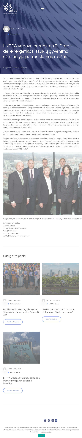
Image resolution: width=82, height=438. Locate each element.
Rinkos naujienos (20, 68)
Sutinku (41, 435)
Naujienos (7, 68)
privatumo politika (46, 432)
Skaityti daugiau (13, 316)
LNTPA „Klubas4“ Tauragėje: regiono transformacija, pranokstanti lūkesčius (21, 375)
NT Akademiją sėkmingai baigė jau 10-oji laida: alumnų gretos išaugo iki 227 (21, 306)
